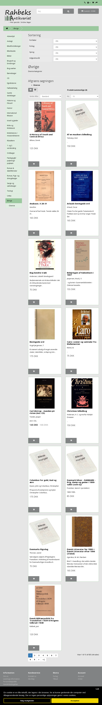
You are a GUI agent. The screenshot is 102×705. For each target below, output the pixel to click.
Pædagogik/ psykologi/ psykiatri (11, 160)
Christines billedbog (77, 411)
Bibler (9, 56)
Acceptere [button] (75, 701)
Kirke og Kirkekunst (11, 126)
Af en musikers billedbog (79, 134)
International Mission (12, 114)
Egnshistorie (11, 83)
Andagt (9, 41)
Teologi (10, 191)
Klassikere (11, 140)
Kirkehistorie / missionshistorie (13, 134)
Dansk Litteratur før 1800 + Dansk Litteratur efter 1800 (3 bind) (81, 551)
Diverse (36, 85)
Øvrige (16, 28)
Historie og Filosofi (11, 101)
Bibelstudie (11, 51)
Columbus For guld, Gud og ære (43, 481)
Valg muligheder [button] (27, 701)
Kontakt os (32, 676)
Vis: (68, 96)
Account (81, 676)
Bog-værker (11, 68)
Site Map (31, 679)
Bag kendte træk (38, 272)
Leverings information (11, 679)
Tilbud (55, 679)
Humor (9, 108)
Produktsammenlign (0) (77, 90)
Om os (5, 676)
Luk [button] (97, 689)
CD (8, 78)
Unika (9, 196)
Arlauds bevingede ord (78, 203)
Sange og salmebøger (11, 184)
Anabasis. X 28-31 (38, 203)
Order (80, 679)
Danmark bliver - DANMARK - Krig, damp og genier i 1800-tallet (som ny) (81, 482)
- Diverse (11, 205)
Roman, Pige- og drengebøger (13, 177)
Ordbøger (11, 153)
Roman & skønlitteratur (12, 169)
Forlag (55, 676)
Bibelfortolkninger (14, 46)
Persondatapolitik (10, 681)
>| (44, 659)
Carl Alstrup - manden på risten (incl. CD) (42, 412)
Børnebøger (11, 73)
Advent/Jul (11, 36)
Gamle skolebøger (11, 94)
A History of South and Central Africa (41, 135)
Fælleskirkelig (12, 88)
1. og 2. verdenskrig (11, 146)
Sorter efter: (34, 96)
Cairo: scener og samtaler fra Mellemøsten (81, 342)
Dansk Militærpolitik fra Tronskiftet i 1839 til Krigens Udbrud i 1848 (44, 620)
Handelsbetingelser (10, 684)
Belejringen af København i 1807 (80, 273)
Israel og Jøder (12, 120)
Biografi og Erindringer (11, 62)
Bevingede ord (37, 341)
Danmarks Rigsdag (39, 549)
